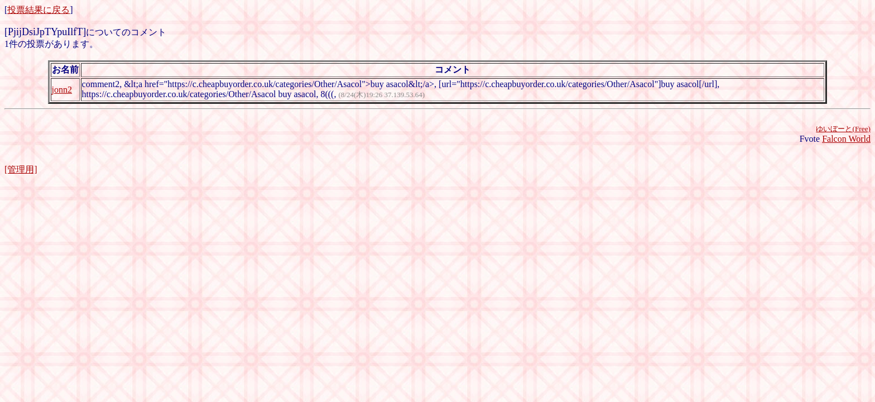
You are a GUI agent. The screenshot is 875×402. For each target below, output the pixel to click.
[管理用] (20, 169)
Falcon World (846, 138)
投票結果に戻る (38, 10)
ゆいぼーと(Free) (843, 129)
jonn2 (62, 89)
